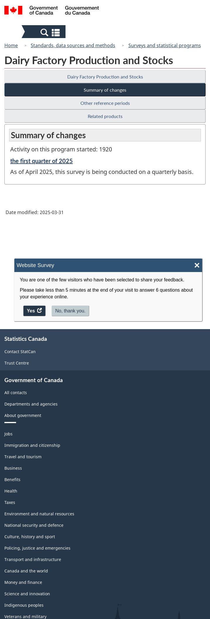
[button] (44, 32)
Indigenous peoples (24, 605)
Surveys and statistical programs (164, 45)
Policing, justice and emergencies (37, 548)
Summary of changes (105, 90)
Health (10, 491)
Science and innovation (27, 593)
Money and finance (23, 582)
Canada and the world (26, 571)
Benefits (12, 479)
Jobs (8, 434)
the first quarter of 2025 (41, 160)
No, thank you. (70, 310)
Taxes (9, 502)
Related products (105, 116)
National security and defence (33, 525)
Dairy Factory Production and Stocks (105, 76)
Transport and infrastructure (32, 559)
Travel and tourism (23, 456)
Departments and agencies (31, 404)
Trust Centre (16, 363)
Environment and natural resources (39, 514)
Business (13, 468)
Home (11, 45)
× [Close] (197, 265)
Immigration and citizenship (32, 445)
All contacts (15, 392)
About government (22, 415)
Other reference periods (105, 103)
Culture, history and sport (29, 536)
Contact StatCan (20, 351)
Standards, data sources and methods (73, 45)
